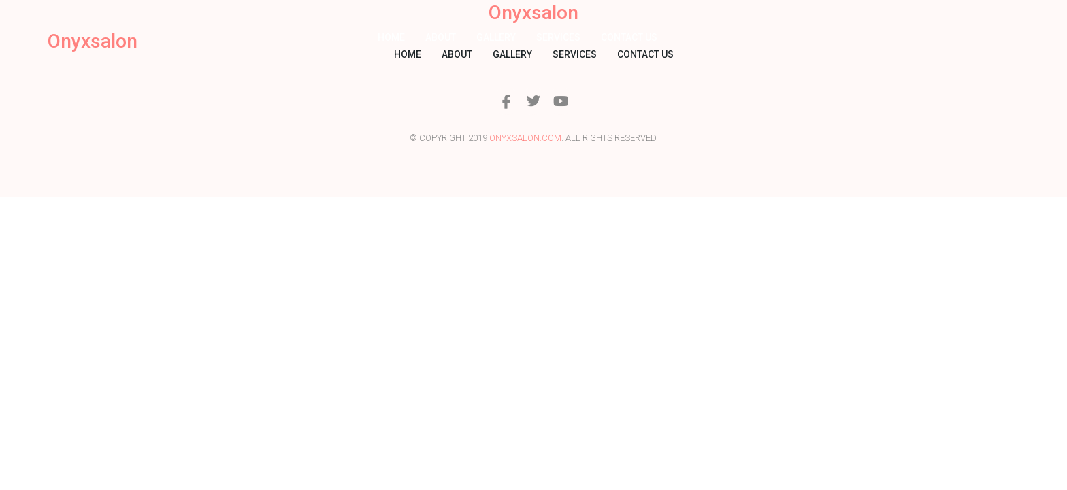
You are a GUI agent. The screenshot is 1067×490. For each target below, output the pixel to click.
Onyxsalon (92, 41)
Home (391, 37)
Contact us (629, 37)
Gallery (496, 37)
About (440, 37)
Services (558, 37)
